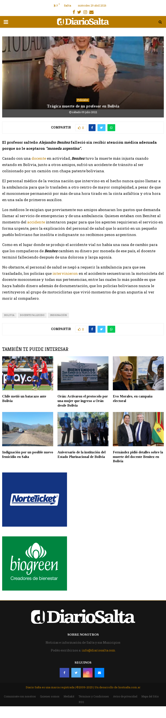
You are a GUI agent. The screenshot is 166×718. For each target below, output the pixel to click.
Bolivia (9, 315)
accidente (36, 222)
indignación (58, 315)
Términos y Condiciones (93, 696)
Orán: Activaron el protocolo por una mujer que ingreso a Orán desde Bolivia (82, 400)
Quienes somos (49, 696)
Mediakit (69, 696)
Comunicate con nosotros (20, 696)
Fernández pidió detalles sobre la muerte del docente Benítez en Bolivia (138, 456)
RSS (81, 702)
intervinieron (66, 273)
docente (39, 158)
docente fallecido (32, 315)
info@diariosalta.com (98, 650)
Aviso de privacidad (125, 696)
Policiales (82, 100)
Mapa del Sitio (150, 696)
